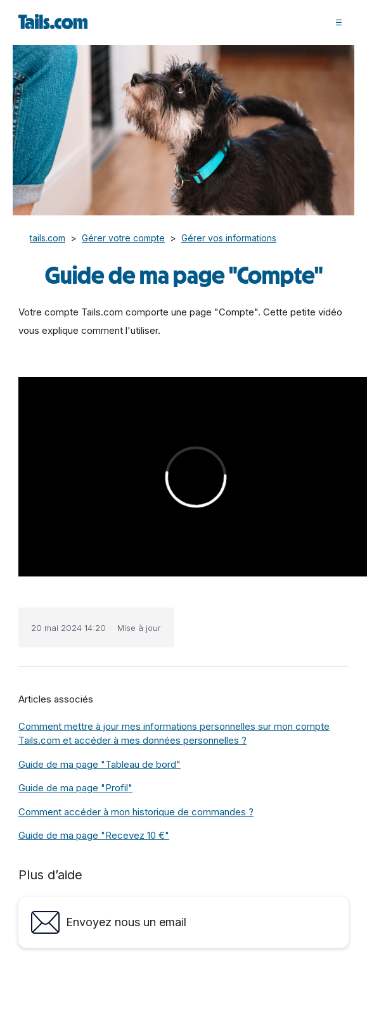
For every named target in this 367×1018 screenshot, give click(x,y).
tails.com (47, 237)
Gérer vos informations (228, 237)
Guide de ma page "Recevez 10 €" (93, 835)
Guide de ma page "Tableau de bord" (99, 764)
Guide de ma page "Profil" (75, 788)
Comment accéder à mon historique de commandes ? (136, 812)
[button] (338, 22)
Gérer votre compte (123, 237)
